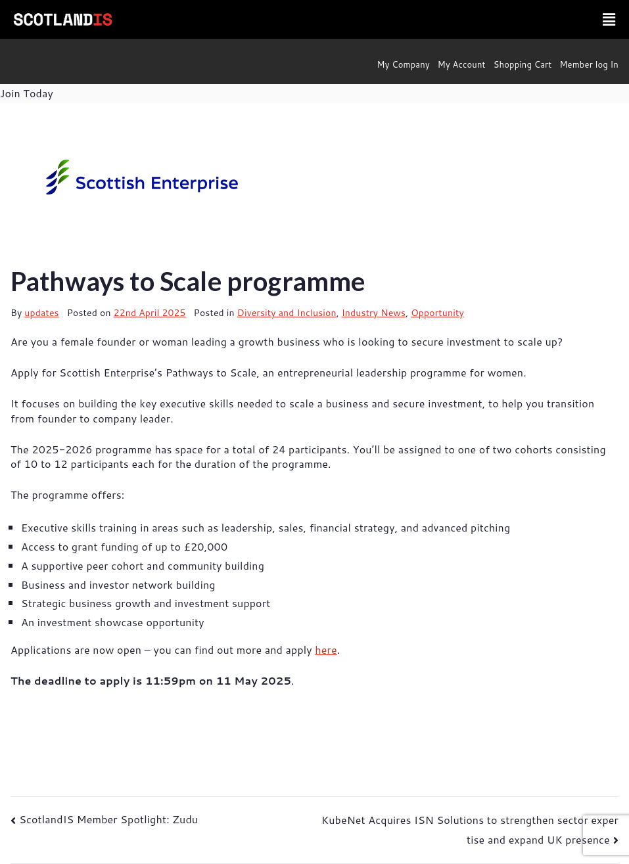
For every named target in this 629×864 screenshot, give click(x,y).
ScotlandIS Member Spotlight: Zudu (108, 819)
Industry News (374, 312)
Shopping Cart (523, 64)
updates (41, 312)
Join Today (26, 93)
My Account (462, 64)
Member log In (588, 64)
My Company (403, 64)
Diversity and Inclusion (287, 312)
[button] (608, 19)
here (326, 649)
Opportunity (437, 312)
